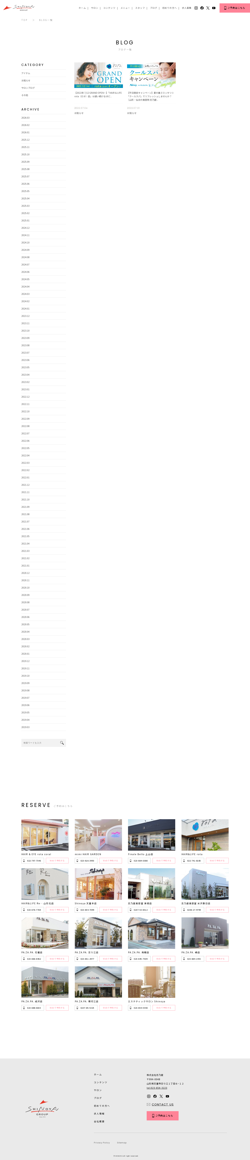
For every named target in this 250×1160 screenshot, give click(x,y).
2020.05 (25, 624)
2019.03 (25, 727)
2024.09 (25, 249)
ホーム (82, 7)
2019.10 (25, 675)
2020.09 (25, 595)
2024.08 (25, 257)
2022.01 (25, 477)
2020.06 (25, 617)
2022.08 (25, 426)
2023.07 (25, 352)
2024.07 (25, 264)
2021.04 (25, 543)
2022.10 (25, 411)
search (62, 743)
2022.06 (25, 440)
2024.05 (25, 279)
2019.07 (25, 697)
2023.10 (25, 330)
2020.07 (25, 609)
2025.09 (25, 161)
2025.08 (25, 169)
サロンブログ (28, 87)
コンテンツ (109, 7)
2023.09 (25, 338)
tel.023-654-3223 (157, 1087)
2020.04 (25, 631)
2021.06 (25, 528)
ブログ (153, 7)
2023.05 (25, 367)
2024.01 (25, 308)
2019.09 (25, 683)
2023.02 (25, 382)
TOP (24, 20)
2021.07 (25, 521)
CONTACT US (163, 1105)
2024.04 (25, 286)
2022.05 (25, 448)
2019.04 (25, 719)
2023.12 (25, 315)
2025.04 (25, 198)
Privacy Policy (102, 1142)
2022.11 (25, 404)
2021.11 (25, 492)
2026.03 (25, 117)
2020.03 (25, 639)
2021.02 (25, 558)
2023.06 (25, 360)
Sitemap (122, 1142)
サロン (94, 7)
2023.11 (25, 323)
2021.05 (25, 536)
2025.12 (25, 139)
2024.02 (25, 301)
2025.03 (25, 205)
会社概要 (99, 1121)
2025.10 (25, 154)
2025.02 (25, 213)
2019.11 (25, 668)
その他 (24, 95)
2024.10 (25, 242)
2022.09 (25, 418)
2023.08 (25, 345)
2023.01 (25, 389)
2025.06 (25, 183)
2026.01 (25, 132)
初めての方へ (169, 7)
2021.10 (25, 499)
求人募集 (186, 7)
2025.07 (25, 176)
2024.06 (25, 271)
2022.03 (25, 462)
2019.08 (25, 690)
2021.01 (25, 565)
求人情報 (99, 1113)
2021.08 (25, 514)
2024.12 (25, 227)
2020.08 (25, 602)
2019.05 (25, 712)
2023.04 (25, 374)
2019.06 (25, 705)
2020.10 (25, 587)
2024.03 (25, 293)
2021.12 (25, 484)
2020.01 (25, 653)
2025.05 (25, 191)
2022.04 (25, 455)
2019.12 (25, 661)
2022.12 (25, 396)
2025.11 (25, 147)
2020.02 (25, 646)
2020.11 (25, 580)
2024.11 (25, 235)
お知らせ (25, 80)
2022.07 (25, 433)
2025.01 (25, 220)
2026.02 (25, 125)
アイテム (25, 73)
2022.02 (25, 470)
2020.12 (25, 572)
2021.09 (25, 506)
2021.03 (25, 550)
